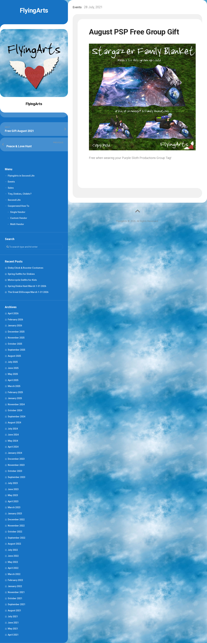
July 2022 (13, 550)
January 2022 (15, 586)
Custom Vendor (18, 218)
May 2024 (13, 440)
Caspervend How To (18, 206)
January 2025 (15, 398)
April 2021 (13, 634)
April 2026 (13, 313)
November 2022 (16, 525)
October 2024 (15, 410)
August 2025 (14, 356)
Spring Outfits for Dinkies (21, 274)
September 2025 (16, 349)
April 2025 (13, 380)
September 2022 (16, 537)
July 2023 (13, 483)
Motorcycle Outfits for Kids (22, 280)
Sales (11, 188)
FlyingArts (34, 10)
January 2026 (15, 325)
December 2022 (16, 519)
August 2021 (14, 610)
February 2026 (15, 319)
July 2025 (13, 362)
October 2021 (15, 598)
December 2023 (16, 459)
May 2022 (13, 562)
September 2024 (16, 416)
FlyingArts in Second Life (21, 175)
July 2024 (13, 428)
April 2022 (13, 568)
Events (11, 181)
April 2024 (13, 446)
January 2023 (15, 513)
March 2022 (14, 574)
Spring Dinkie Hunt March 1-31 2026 (27, 286)
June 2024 (13, 434)
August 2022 (14, 543)
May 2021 (13, 628)
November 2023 (16, 465)
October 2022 (15, 531)
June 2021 (13, 622)
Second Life (14, 200)
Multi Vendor (17, 224)
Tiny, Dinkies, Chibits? (20, 194)
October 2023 (15, 471)
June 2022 (13, 556)
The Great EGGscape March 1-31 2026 (28, 292)
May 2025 (13, 374)
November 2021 (16, 592)
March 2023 (14, 507)
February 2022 (15, 580)
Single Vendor (17, 212)
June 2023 (13, 489)
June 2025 (13, 368)
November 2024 (16, 404)
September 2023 (16, 477)
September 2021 (16, 604)
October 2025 (15, 344)
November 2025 (16, 337)
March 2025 (14, 386)
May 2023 (13, 495)
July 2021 (13, 616)
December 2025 (16, 331)
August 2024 (14, 422)
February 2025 (15, 392)
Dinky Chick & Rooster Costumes (25, 268)
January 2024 (15, 453)
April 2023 (13, 501)
